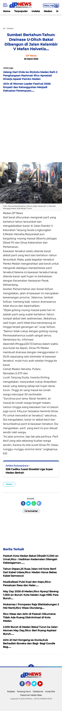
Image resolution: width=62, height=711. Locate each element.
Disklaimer (38, 691)
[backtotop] (31, 667)
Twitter (35, 685)
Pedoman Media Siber (31, 695)
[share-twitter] (28, 503)
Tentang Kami (24, 691)
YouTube (42, 685)
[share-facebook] (23, 503)
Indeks (36, 11)
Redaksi (11, 691)
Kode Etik (50, 691)
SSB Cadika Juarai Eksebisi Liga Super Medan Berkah (29, 471)
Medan (48, 11)
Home (6, 11)
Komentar (31, 510)
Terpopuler (21, 11)
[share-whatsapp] (33, 503)
